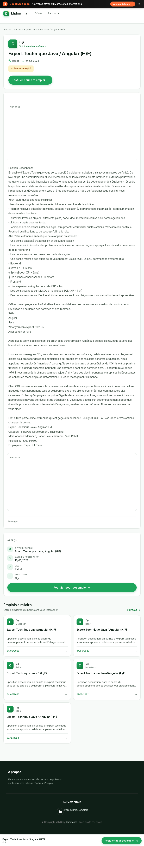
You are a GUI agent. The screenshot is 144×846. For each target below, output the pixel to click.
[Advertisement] (72, 133)
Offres (38, 13)
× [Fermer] (139, 4)
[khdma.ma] (15, 13)
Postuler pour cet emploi (30, 80)
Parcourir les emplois (76, 809)
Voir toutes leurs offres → (33, 46)
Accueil (7, 29)
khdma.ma (71, 822)
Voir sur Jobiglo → (123, 4)
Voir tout (134, 609)
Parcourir (53, 13)
